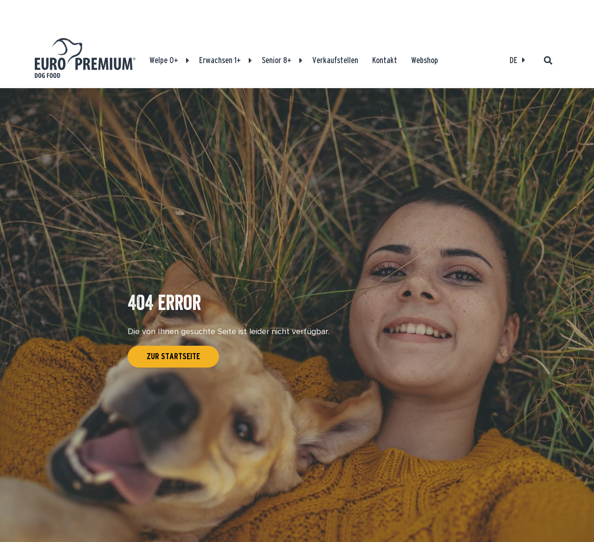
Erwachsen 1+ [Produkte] (220, 60)
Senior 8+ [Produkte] (276, 60)
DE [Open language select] (513, 60)
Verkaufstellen (335, 60)
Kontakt (384, 60)
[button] (187, 60)
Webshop (424, 60)
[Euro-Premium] (85, 60)
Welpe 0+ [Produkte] (163, 60)
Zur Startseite (173, 356)
